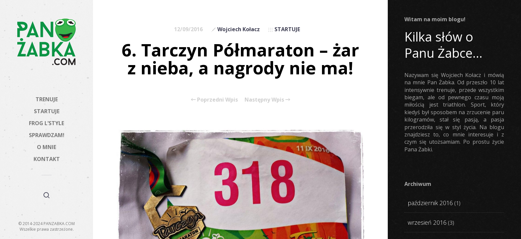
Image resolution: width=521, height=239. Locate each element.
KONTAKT (47, 159)
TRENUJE (47, 99)
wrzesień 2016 (427, 222)
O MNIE (46, 147)
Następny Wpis (267, 99)
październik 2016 (430, 203)
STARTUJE (46, 111)
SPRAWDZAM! (46, 135)
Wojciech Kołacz (238, 29)
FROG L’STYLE (46, 123)
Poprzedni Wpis (214, 99)
